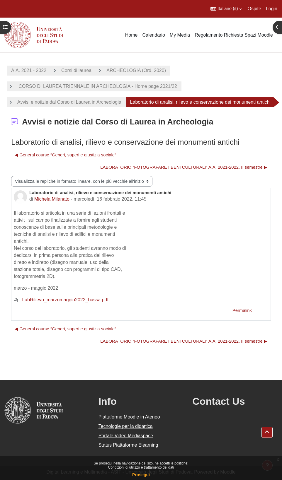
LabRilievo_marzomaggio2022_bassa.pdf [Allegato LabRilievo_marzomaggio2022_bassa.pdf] (61, 299)
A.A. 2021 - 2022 (28, 70)
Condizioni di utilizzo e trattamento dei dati (141, 467)
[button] (226, 9)
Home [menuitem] (131, 35)
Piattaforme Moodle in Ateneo (129, 416)
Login (271, 8)
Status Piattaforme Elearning (128, 445)
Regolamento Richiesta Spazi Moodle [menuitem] (234, 35)
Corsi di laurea (76, 70)
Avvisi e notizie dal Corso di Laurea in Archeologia (69, 102)
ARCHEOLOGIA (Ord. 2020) (136, 70)
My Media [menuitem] (180, 35)
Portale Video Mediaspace (125, 435)
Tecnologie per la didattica (125, 426)
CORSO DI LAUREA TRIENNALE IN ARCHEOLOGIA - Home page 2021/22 (97, 86)
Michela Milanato (51, 199)
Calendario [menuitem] (153, 35)
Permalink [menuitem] (242, 310)
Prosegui (141, 474)
